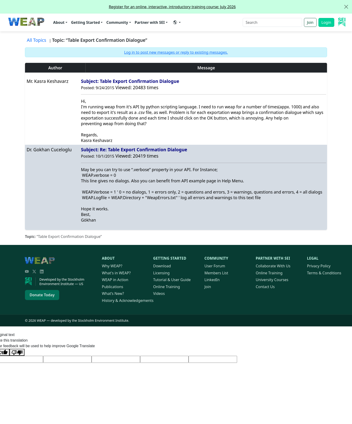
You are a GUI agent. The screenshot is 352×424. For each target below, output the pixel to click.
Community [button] (117, 22)
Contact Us (265, 286)
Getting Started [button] (85, 22)
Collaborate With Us (273, 266)
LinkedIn (212, 279)
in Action (115, 279)
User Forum (214, 266)
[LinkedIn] (42, 271)
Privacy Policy (319, 266)
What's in (116, 273)
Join (310, 22)
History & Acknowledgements (127, 300)
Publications (112, 286)
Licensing (161, 273)
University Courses (272, 279)
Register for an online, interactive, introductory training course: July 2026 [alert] (230, 6)
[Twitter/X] (34, 271)
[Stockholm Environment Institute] (30, 281)
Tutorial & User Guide (172, 279)
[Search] (272, 22)
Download (162, 266)
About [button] (59, 22)
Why (112, 266)
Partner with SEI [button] (150, 22)
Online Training (166, 286)
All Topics (36, 40)
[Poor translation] (17, 352)
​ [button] (175, 22)
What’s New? (113, 293)
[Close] (346, 6)
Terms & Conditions (324, 273)
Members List (216, 273)
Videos (159, 293)
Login (326, 22)
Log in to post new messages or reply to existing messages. (176, 52)
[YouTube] (27, 271)
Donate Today (42, 294)
